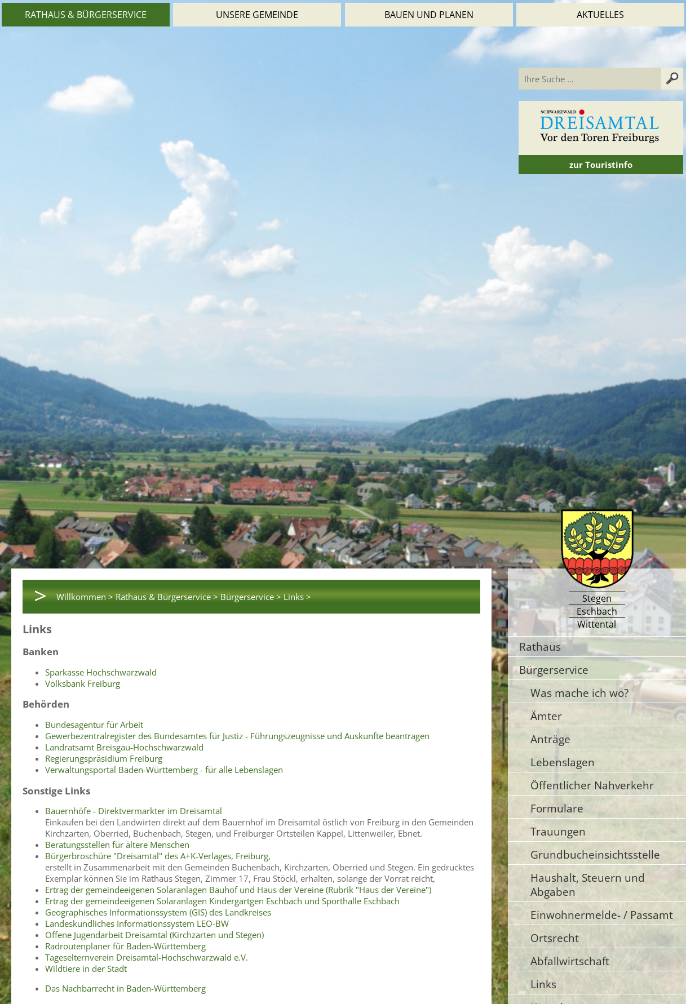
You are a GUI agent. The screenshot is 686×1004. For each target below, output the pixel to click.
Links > (297, 596)
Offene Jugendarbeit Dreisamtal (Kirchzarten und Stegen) (154, 934)
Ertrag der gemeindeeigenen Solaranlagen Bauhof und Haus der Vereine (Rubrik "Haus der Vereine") (238, 889)
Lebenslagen (562, 762)
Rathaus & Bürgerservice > (167, 596)
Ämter (546, 716)
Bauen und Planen (428, 14)
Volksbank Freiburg (82, 683)
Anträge (550, 739)
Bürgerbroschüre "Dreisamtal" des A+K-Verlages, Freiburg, (158, 855)
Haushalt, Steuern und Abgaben (587, 884)
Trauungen (558, 831)
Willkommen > (84, 596)
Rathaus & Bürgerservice (86, 14)
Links (543, 984)
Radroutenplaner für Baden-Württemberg (125, 946)
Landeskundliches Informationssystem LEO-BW (137, 923)
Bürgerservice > (250, 596)
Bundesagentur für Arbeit (94, 724)
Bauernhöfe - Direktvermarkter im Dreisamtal (133, 810)
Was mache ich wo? (579, 693)
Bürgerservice (553, 670)
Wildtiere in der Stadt (86, 968)
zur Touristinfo (600, 164)
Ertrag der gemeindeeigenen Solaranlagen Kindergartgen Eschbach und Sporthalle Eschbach (222, 901)
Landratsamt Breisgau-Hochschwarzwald (124, 747)
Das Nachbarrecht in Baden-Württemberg (125, 988)
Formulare (556, 808)
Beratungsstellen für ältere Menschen (117, 844)
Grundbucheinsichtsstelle (595, 854)
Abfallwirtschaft (569, 961)
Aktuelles (600, 14)
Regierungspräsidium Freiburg (103, 758)
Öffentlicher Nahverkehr (592, 785)
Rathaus (540, 646)
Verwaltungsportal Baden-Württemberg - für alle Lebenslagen (164, 769)
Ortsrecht (554, 938)
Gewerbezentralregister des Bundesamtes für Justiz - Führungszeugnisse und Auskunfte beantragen (237, 735)
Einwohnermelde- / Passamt (601, 915)
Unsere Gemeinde (257, 14)
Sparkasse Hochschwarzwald (101, 672)
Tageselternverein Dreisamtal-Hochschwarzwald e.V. (146, 957)
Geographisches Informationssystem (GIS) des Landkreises (158, 912)
